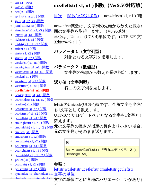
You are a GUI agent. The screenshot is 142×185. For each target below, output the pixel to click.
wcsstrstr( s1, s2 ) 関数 (30, 81)
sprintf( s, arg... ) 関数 (30, 16)
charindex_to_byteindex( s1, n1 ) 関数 (40, 178)
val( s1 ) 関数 (24, 7)
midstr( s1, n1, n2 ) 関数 (31, 44)
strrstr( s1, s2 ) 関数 (28, 58)
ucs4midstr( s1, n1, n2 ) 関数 (34, 99)
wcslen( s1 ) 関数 (26, 76)
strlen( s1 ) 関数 (26, 49)
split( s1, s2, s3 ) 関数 (29, 21)
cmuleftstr (108, 170)
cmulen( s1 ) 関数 (27, 132)
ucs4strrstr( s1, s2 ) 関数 (31, 113)
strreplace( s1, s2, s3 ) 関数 (33, 30)
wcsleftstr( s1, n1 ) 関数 (31, 62)
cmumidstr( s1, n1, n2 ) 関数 (34, 127)
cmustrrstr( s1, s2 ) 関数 (31, 141)
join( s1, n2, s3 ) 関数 (29, 25)
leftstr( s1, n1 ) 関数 (28, 35)
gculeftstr (125, 170)
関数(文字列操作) (83, 16)
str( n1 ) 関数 (24, 2)
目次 (58, 16)
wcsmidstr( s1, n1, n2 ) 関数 (34, 72)
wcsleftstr (73, 170)
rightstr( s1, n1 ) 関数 (29, 39)
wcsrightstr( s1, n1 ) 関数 (32, 67)
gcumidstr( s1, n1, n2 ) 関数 (33, 155)
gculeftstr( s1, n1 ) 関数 (31, 118)
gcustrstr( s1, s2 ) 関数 (30, 164)
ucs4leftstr (90, 170)
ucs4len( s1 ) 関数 (27, 104)
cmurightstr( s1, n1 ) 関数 (32, 123)
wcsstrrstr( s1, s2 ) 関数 (31, 86)
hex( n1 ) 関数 (24, 12)
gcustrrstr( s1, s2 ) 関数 (30, 169)
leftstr (59, 170)
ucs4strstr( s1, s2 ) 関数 (31, 109)
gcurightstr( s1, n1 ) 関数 (32, 150)
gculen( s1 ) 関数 (26, 160)
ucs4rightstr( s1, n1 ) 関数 (32, 95)
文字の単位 (64, 175)
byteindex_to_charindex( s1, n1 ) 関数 (40, 173)
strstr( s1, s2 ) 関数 (27, 53)
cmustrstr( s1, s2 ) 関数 (30, 136)
